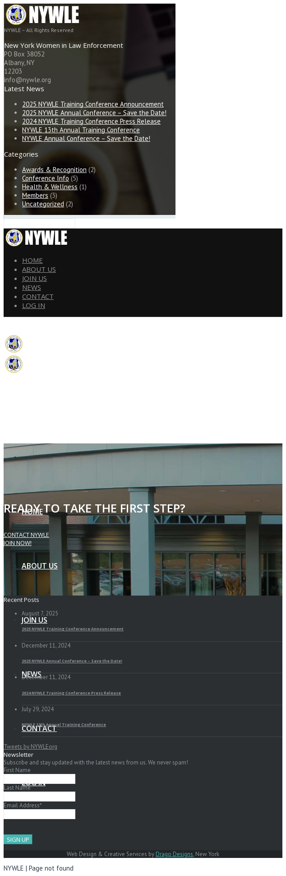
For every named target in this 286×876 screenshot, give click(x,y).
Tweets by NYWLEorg (30, 746)
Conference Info (45, 178)
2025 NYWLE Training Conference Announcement (93, 104)
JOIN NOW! (18, 543)
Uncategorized (43, 204)
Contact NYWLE (26, 535)
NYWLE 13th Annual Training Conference (81, 130)
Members (35, 195)
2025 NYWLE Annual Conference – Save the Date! (94, 112)
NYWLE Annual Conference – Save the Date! (86, 138)
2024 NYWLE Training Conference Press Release (91, 121)
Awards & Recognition (54, 169)
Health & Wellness (50, 186)
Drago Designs (174, 854)
